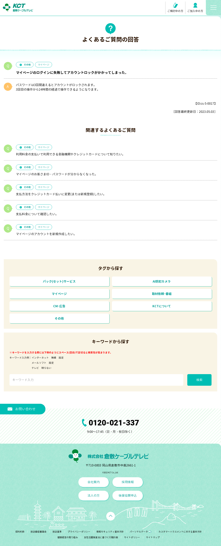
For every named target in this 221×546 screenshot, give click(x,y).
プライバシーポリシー (79, 531)
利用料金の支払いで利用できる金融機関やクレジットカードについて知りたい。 (70, 154)
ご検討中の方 (175, 8)
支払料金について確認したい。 (37, 214)
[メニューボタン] (213, 7)
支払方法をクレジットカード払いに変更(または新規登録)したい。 (61, 194)
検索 (199, 380)
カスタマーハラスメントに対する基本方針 (180, 531)
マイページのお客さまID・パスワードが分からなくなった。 (57, 174)
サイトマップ (153, 537)
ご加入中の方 (195, 8)
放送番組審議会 (38, 531)
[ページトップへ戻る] (110, 516)
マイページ (43, 64)
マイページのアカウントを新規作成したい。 (46, 234)
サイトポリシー (132, 537)
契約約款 (19, 531)
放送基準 (57, 531)
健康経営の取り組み (67, 537)
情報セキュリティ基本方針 (110, 531)
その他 (25, 64)
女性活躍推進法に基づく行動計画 (101, 537)
